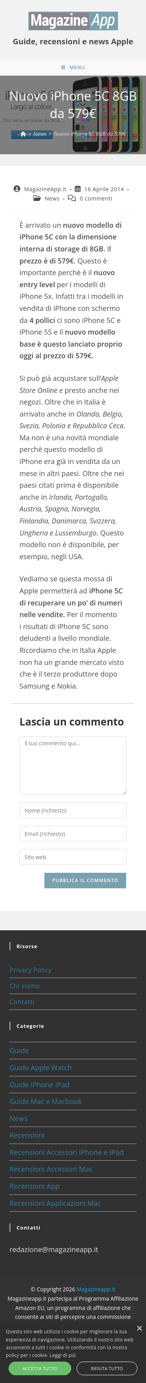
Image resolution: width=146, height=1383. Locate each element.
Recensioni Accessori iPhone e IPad (66, 1152)
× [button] (139, 1329)
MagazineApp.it (45, 189)
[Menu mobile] (73, 67)
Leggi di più (63, 1355)
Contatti (21, 1002)
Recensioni (27, 1135)
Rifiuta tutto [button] (107, 1368)
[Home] (23, 133)
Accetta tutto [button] (40, 1368)
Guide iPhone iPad (39, 1084)
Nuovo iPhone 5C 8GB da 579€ (90, 133)
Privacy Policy (30, 970)
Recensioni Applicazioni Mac (55, 1203)
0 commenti (96, 198)
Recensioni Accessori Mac (50, 1169)
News (52, 198)
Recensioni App (34, 1186)
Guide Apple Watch (40, 1067)
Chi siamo (24, 986)
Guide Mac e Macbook (45, 1101)
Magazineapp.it (96, 1289)
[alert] (73, 1352)
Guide (19, 1050)
